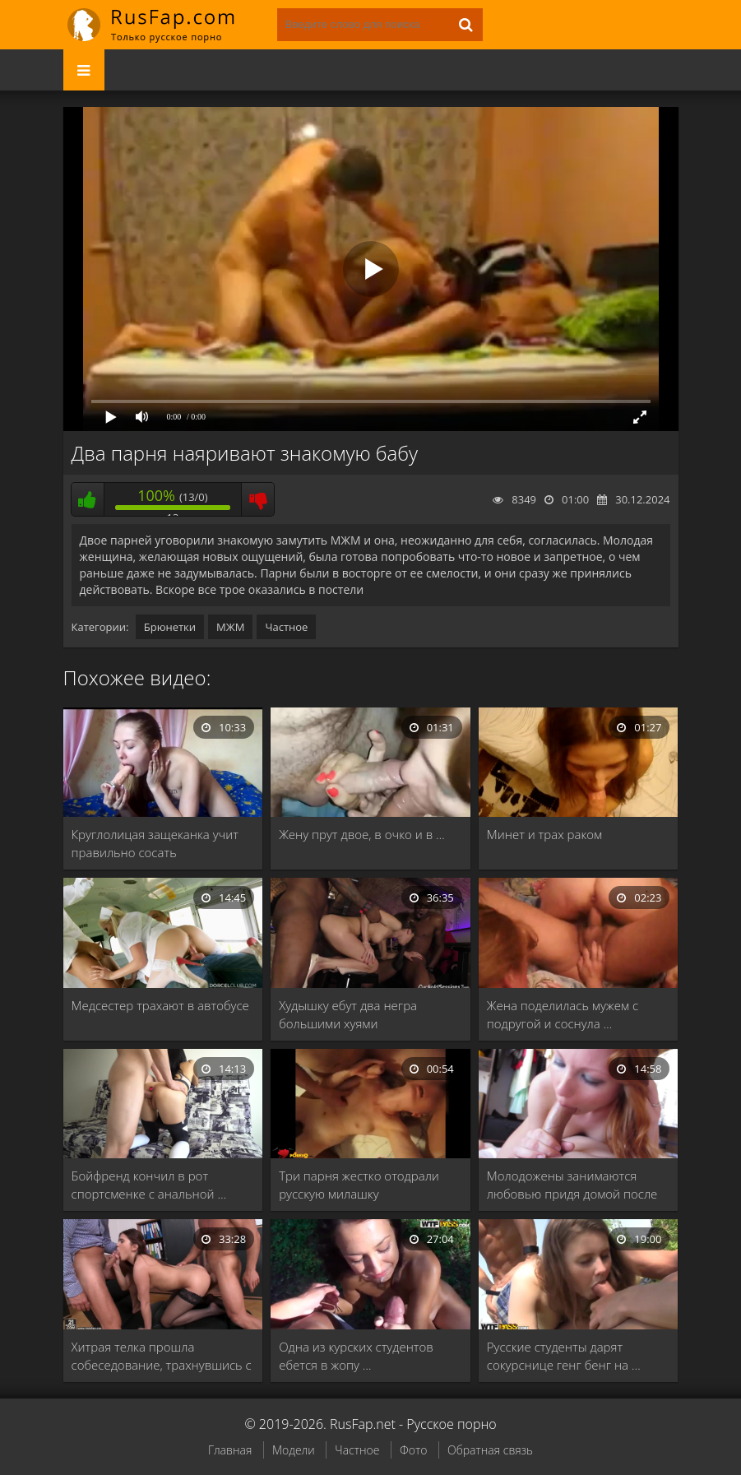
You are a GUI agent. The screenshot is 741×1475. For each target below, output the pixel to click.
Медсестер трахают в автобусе (160, 1005)
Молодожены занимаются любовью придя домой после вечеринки (572, 1185)
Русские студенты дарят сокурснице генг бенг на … (564, 1355)
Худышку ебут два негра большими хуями (348, 1014)
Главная (230, 1450)
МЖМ (230, 626)
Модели (293, 1450)
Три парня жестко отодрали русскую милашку (359, 1184)
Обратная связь (490, 1450)
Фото (413, 1450)
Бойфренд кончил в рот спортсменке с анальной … (149, 1184)
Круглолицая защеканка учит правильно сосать (155, 843)
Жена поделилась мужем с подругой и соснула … (562, 1014)
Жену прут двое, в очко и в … (362, 834)
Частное (286, 626)
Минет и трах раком (544, 834)
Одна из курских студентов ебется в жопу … (356, 1355)
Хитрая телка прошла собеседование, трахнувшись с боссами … (162, 1356)
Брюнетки (170, 626)
